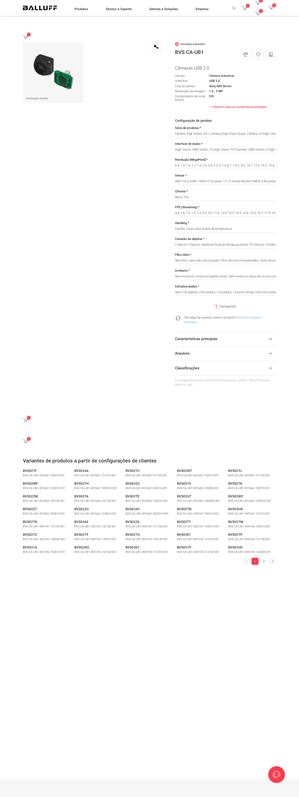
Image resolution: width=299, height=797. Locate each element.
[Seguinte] (272, 561)
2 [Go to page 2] (264, 561)
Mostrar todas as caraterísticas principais (238, 106)
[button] (81, 9)
